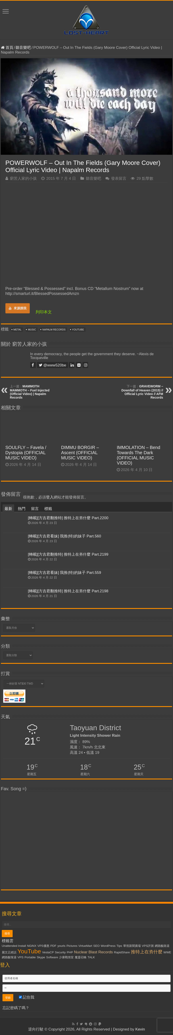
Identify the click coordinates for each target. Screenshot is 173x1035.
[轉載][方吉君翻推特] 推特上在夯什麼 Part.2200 (68, 518)
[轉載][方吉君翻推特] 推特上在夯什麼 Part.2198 (68, 591)
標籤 (48, 509)
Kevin (140, 1029)
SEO (96, 945)
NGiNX (31, 945)
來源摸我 (17, 308)
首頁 (7, 47)
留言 (35, 509)
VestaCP (48, 952)
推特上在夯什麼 (146, 951)
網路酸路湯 (162, 945)
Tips (119, 945)
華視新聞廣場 (132, 945)
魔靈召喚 (80, 957)
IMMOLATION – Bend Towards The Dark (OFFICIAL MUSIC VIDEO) (138, 455)
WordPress (108, 945)
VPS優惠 (43, 945)
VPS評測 (148, 945)
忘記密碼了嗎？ (15, 1008)
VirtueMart (85, 945)
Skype (41, 957)
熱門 (21, 509)
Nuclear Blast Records (93, 952)
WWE (167, 952)
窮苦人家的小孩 (23, 178)
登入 (50, 497)
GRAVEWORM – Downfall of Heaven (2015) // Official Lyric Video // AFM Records (142, 391)
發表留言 (118, 178)
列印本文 (44, 312)
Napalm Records (53, 329)
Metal (18, 329)
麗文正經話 (9, 952)
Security (60, 952)
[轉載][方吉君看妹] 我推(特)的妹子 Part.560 (64, 536)
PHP (70, 952)
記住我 (26, 997)
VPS (20, 957)
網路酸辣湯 (9, 957)
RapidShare (122, 952)
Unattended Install (14, 945)
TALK (91, 957)
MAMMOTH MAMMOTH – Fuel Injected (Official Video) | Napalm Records (30, 391)
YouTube (78, 329)
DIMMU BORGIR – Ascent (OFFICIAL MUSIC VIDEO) (80, 452)
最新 (8, 509)
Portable (30, 957)
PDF (53, 945)
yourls (61, 945)
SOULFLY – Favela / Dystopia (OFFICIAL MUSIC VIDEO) (25, 452)
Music (32, 329)
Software (52, 957)
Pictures (71, 945)
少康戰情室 (66, 957)
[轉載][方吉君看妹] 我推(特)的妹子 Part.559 (64, 572)
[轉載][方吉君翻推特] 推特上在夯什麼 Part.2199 (68, 554)
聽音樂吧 (23, 47)
